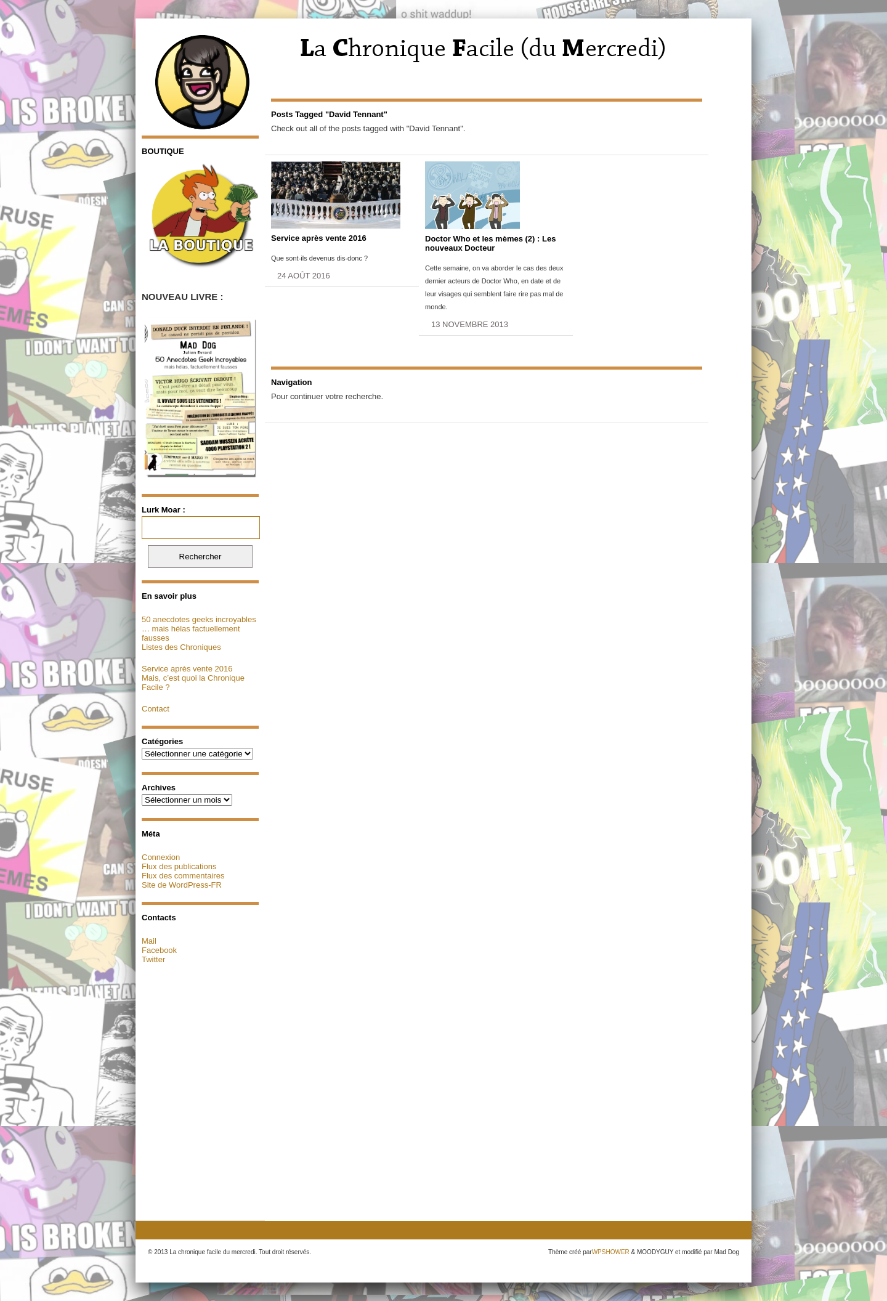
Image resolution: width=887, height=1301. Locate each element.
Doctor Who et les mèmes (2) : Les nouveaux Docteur (490, 243)
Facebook (159, 950)
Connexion (161, 857)
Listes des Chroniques (181, 647)
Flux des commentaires (183, 875)
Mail (149, 941)
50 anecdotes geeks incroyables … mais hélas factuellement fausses (199, 628)
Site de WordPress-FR (182, 885)
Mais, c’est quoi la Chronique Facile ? (193, 682)
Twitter (153, 959)
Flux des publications (179, 866)
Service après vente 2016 (187, 668)
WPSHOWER (611, 1252)
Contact (155, 708)
